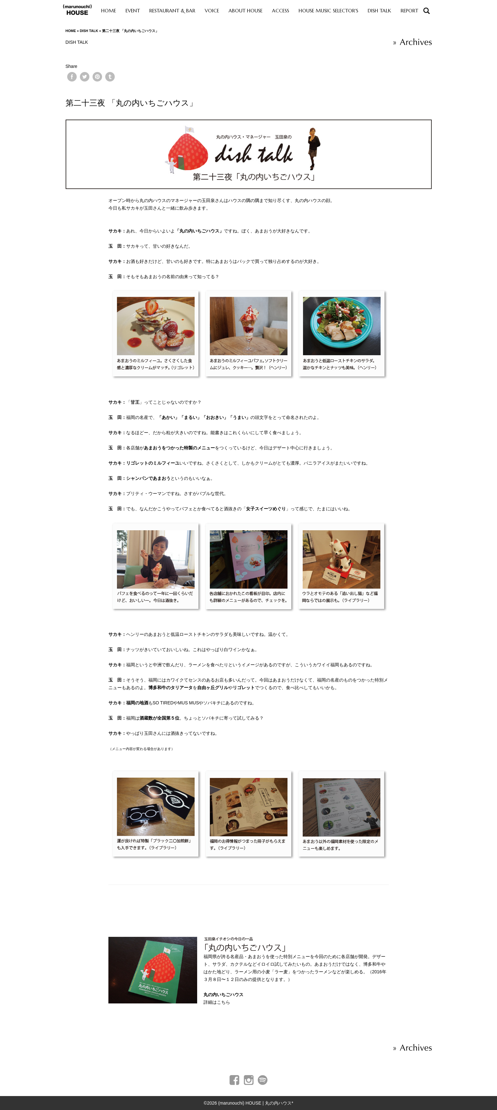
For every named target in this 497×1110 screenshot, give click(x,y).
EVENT (133, 11)
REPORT (409, 11)
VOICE (212, 11)
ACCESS (280, 11)
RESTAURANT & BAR (172, 11)
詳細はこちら (216, 1002)
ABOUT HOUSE (245, 11)
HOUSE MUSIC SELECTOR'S (328, 11)
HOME (108, 11)
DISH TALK (379, 11)
